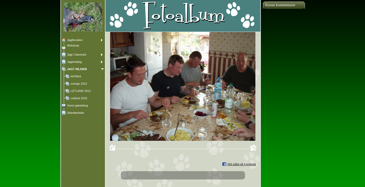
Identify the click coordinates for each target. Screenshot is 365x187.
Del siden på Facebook (242, 164)
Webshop (73, 45)
